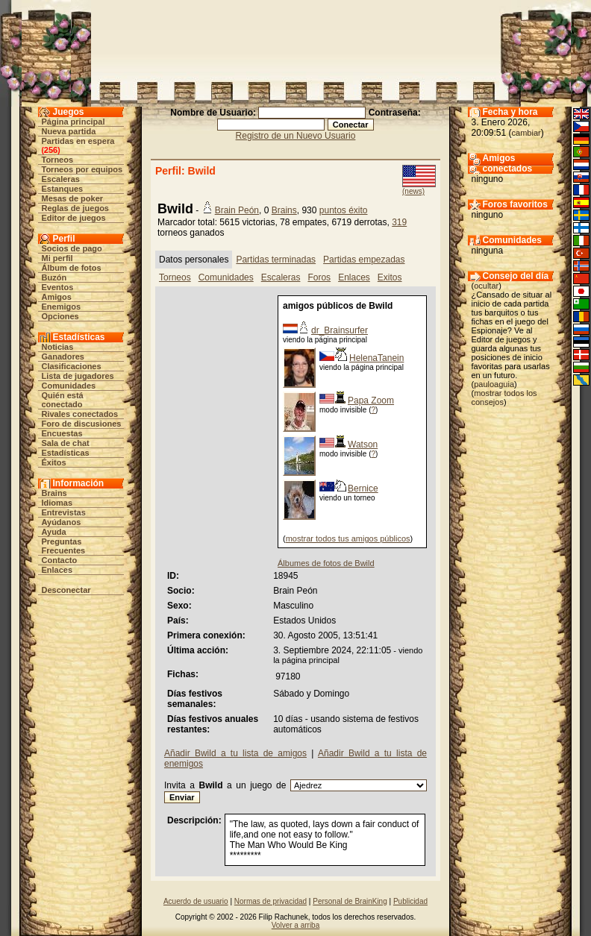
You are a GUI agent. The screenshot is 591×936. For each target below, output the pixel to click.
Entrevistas (64, 512)
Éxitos (54, 462)
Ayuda (54, 531)
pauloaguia (494, 384)
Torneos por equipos (82, 169)
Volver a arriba (295, 925)
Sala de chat (66, 443)
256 (50, 149)
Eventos (58, 287)
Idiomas (57, 502)
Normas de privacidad (270, 901)
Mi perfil (57, 258)
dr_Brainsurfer (339, 330)
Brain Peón (237, 210)
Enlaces (57, 569)
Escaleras (61, 179)
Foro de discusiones (82, 423)
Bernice (363, 488)
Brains (54, 493)
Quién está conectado (63, 400)
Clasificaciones (71, 366)
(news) (413, 191)
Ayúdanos (61, 522)
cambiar (526, 132)
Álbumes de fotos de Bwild (326, 563)
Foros (319, 277)
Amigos (57, 296)
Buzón (54, 277)
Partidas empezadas (363, 259)
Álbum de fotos (71, 267)
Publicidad (410, 901)
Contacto (60, 560)
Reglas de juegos (75, 208)
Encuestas (62, 433)
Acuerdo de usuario (195, 901)
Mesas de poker (73, 198)
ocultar (486, 285)
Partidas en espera (78, 140)
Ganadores (63, 356)
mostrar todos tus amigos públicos (348, 538)
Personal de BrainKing (350, 901)
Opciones (60, 316)
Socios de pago (72, 248)
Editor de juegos (74, 217)
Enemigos (61, 306)
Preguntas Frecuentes (64, 546)
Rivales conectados (80, 413)
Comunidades (69, 385)
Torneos (58, 159)
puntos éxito (343, 210)
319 (399, 222)
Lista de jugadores (78, 375)
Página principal (73, 121)
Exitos (390, 277)
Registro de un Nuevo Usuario (296, 136)
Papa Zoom (371, 400)
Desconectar (66, 589)
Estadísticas (66, 452)
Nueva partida (69, 131)
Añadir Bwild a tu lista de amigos (235, 753)
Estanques (63, 188)
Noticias (58, 346)
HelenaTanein (376, 358)
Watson (363, 444)
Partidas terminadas (276, 259)
